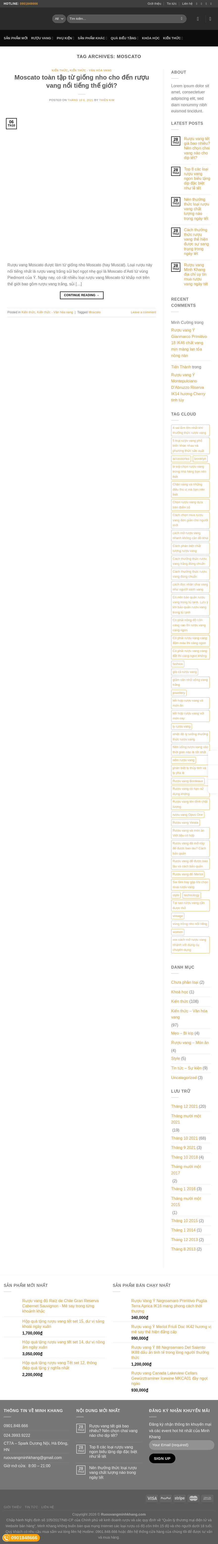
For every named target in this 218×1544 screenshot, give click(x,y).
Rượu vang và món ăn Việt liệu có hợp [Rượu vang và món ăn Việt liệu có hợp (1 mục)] (188, 833)
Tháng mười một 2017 (186, 1170)
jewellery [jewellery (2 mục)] (179, 693)
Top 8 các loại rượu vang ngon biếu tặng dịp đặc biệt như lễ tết (197, 178)
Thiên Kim (106, 100)
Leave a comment (143, 312)
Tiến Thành (181, 367)
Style (175, 1058)
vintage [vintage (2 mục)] (178, 916)
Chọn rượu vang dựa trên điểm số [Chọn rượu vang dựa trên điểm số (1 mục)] (188, 504)
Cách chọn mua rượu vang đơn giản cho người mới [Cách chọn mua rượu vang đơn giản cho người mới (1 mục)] (190, 520)
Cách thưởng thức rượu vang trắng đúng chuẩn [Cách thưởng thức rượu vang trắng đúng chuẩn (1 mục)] (190, 561)
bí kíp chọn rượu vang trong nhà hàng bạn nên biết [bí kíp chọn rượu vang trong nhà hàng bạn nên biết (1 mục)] (189, 472)
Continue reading (81, 295)
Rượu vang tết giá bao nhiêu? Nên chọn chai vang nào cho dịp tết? (197, 148)
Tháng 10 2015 (184, 1221)
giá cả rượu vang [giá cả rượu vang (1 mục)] (185, 672)
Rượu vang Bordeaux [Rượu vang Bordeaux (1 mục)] (188, 781)
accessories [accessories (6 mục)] (181, 458)
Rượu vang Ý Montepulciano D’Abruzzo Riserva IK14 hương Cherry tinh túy (188, 387)
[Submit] (182, 19)
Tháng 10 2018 (184, 1157)
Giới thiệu (154, 3)
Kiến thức (60, 70)
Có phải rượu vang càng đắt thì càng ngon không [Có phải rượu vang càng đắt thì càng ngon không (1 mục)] (190, 653)
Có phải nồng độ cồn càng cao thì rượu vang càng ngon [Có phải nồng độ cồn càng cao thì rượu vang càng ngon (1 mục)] (189, 625)
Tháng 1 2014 (183, 1230)
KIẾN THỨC (173, 38)
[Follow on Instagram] (202, 3)
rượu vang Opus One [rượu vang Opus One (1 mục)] (188, 814)
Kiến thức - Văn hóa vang (91, 70)
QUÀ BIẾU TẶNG (124, 38)
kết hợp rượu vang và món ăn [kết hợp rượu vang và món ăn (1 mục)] (188, 703)
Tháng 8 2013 (183, 1249)
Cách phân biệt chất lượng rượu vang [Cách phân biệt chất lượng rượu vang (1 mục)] (187, 548)
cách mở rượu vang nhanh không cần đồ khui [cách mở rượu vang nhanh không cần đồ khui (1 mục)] (190, 535)
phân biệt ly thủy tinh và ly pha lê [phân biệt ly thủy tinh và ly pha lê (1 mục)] (189, 770)
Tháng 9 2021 (183, 1148)
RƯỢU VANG (42, 38)
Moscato (95, 312)
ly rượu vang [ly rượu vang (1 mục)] (182, 726)
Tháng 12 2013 (184, 1240)
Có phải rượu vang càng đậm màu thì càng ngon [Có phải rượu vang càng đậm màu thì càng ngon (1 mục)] (190, 640)
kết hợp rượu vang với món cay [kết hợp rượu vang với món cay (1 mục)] (188, 715)
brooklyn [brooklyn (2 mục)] (200, 458)
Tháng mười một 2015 (186, 1201)
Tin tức (172, 3)
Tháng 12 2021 (184, 1106)
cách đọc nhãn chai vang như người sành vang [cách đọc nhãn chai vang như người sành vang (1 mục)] (190, 587)
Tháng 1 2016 (183, 1189)
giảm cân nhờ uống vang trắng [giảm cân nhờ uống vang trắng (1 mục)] (190, 682)
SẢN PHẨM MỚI (16, 38)
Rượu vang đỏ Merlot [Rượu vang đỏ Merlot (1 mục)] (188, 874)
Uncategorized (184, 1078)
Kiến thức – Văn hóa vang (189, 1014)
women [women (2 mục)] (178, 932)
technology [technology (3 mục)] (191, 895)
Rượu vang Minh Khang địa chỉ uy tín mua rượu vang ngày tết (196, 274)
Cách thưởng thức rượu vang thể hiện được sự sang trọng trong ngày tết (196, 242)
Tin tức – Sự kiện (186, 1068)
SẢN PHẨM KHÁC (92, 38)
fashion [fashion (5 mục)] (178, 664)
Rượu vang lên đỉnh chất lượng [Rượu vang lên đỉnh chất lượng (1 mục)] (190, 804)
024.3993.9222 (17, 1435)
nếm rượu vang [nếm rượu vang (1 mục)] (183, 760)
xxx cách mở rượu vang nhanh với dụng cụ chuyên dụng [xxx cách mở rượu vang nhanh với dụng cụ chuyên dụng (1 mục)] (189, 945)
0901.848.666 (16, 1426)
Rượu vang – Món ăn (190, 1043)
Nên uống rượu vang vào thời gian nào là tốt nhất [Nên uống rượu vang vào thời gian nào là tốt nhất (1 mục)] (190, 749)
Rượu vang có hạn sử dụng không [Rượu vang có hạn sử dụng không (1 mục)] (188, 791)
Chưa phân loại (184, 982)
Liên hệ (187, 3)
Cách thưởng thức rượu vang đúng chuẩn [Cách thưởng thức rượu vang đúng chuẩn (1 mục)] (190, 574)
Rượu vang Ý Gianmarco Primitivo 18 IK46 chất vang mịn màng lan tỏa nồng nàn (189, 342)
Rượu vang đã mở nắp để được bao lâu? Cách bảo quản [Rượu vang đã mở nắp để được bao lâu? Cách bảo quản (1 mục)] (189, 848)
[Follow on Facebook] (197, 3)
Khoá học (179, 992)
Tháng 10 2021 (184, 1138)
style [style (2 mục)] (176, 895)
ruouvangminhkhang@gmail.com (33, 1458)
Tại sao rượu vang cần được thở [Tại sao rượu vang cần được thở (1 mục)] (189, 905)
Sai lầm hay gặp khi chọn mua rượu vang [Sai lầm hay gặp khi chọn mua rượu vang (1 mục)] (190, 884)
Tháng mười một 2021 (186, 1119)
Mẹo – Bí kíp (182, 1033)
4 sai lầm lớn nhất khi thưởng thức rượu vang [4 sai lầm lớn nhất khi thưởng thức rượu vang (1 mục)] (189, 430)
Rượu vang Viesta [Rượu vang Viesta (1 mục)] (185, 822)
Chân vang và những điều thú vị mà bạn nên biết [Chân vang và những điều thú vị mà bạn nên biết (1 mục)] (189, 489)
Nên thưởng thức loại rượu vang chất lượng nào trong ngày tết (196, 209)
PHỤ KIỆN (65, 38)
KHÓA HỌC (151, 38)
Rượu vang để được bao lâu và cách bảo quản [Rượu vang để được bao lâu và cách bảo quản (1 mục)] (190, 863)
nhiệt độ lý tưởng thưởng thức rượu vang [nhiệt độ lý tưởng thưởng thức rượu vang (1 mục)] (190, 736)
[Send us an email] (211, 3)
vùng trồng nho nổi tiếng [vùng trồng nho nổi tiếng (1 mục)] (190, 924)
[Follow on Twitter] (207, 3)
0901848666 (29, 3)
